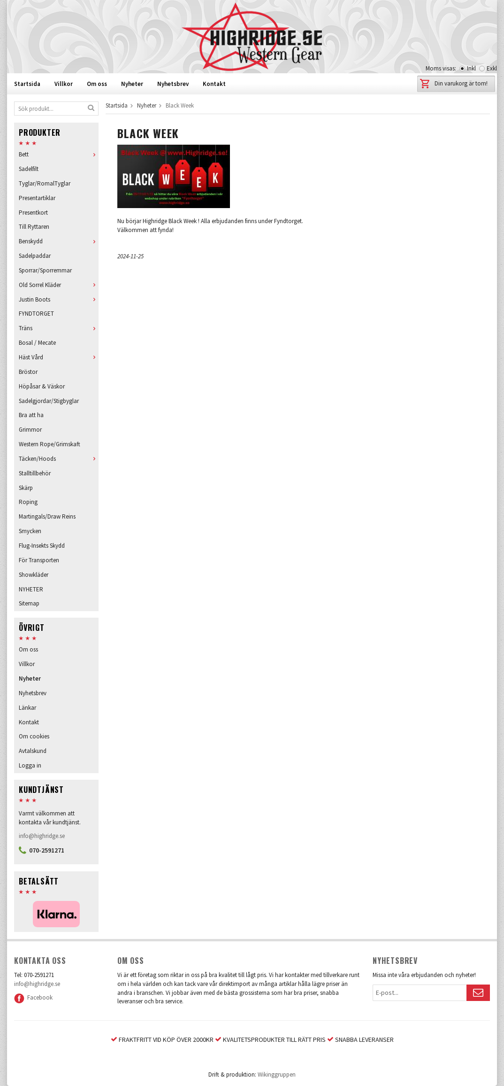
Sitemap (29, 603)
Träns (59, 328)
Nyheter (132, 84)
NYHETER (31, 589)
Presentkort (33, 213)
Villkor (63, 84)
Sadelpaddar (35, 256)
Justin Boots (59, 299)
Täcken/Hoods (59, 459)
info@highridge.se (42, 836)
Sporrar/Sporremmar (45, 270)
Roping (28, 502)
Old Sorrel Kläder (59, 285)
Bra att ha (31, 415)
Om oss (97, 84)
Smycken (30, 531)
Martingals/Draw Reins (47, 516)
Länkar (27, 708)
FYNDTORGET (36, 314)
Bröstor (28, 372)
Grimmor (30, 430)
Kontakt (214, 84)
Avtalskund (32, 751)
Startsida (27, 84)
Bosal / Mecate (37, 343)
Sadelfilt (28, 169)
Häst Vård (59, 357)
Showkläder (33, 575)
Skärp (26, 488)
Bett (59, 154)
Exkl (492, 68)
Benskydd (59, 241)
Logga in (30, 765)
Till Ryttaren (34, 227)
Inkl (471, 68)
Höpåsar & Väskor (42, 386)
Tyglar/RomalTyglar (44, 183)
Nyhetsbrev (173, 84)
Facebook (33, 997)
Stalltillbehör (35, 473)
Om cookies (34, 736)
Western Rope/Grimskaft (49, 444)
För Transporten (39, 560)
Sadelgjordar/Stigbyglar (49, 401)
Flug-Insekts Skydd (42, 546)
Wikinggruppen (277, 1074)
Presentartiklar (37, 198)
